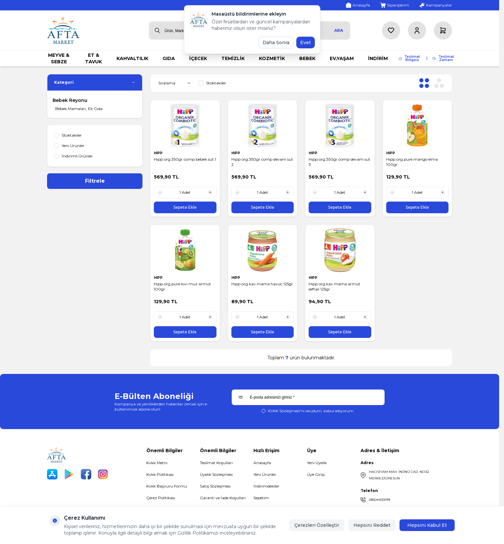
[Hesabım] (417, 30)
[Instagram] (103, 474)
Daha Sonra (276, 42)
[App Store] (52, 474)
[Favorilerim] (391, 30)
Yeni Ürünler (264, 474)
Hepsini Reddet (371, 525)
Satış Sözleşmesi (215, 486)
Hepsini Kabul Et (427, 525)
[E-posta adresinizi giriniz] (308, 397)
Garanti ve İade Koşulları (223, 497)
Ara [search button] (338, 30)
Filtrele (95, 181)
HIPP (159, 153)
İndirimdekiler (266, 486)
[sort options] (175, 83)
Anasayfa (262, 462)
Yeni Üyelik (317, 462)
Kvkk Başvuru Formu (166, 486)
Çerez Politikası (160, 497)
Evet (305, 42)
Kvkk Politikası (160, 474)
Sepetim (261, 497)
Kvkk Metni (156, 462)
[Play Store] (69, 474)
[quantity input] (185, 192)
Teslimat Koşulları (216, 462)
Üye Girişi (316, 474)
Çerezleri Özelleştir (316, 525)
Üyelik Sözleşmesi (216, 474)
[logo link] (63, 30)
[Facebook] (86, 474)
